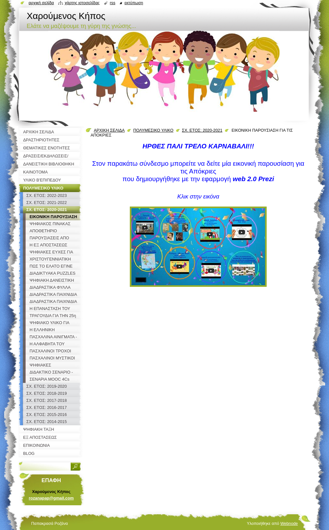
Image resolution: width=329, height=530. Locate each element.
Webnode (289, 523)
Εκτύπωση (133, 2)
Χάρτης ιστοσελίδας (82, 2)
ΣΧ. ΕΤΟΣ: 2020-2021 (202, 130)
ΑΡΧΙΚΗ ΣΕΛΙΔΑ (109, 130)
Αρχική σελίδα (41, 2)
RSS (112, 2)
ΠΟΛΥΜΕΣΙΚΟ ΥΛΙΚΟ (153, 130)
